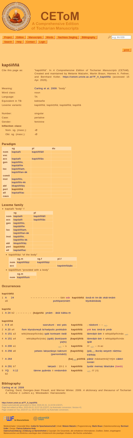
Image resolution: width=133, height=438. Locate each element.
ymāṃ (49, 312)
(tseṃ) (119, 366)
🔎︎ (109, 37)
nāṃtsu (117, 351)
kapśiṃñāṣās (65, 265)
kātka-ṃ (66, 312)
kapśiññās (38, 158)
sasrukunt (48, 324)
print (126, 50)
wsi (59, 324)
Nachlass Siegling (67, 37)
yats (64, 324)
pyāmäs (46, 370)
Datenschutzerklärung (12, 431)
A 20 (8, 329)
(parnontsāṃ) (59, 354)
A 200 (8, 346)
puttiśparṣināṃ (61, 300)
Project (8, 37)
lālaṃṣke (109, 366)
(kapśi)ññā (76, 338)
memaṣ (99, 366)
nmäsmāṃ (61, 370)
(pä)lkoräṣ (95, 351)
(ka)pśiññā (76, 359)
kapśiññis (17, 162)
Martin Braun (97, 426)
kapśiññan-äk (19, 172)
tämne (37, 370)
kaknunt (62, 351)
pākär (90, 359)
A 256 (8, 351)
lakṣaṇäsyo (50, 351)
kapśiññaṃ (18, 169)
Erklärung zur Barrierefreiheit (34, 431)
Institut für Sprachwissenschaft (43, 426)
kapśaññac (18, 192)
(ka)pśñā (38, 312)
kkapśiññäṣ (18, 185)
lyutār (90, 366)
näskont (93, 324)
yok (89, 329)
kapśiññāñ (38, 151)
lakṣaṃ (52, 366)
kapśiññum (23, 277)
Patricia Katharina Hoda (26, 428)
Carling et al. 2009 (45, 88)
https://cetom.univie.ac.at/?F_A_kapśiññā (87, 76)
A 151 (8, 333)
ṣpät (46, 333)
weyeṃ (107, 351)
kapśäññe (17, 165)
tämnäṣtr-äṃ (94, 333)
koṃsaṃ (55, 333)
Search (8, 41)
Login (42, 41)
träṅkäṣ (91, 354)
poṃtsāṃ (61, 329)
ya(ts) (63, 341)
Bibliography (88, 37)
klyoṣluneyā (34, 329)
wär (68, 297)
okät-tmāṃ (109, 297)
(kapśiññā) (76, 351)
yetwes (38, 351)
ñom (24, 329)
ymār (109, 329)
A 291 (8, 366)
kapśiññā (77, 324)
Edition (20, 37)
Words (49, 37)
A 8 (7, 324)
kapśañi (16, 151)
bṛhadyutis (48, 329)
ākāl (57, 312)
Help (19, 41)
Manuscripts (35, 37)
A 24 (9, 297)
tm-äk (98, 297)
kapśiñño (17, 179)
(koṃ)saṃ (61, 338)
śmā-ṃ (101, 329)
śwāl (64, 333)
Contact (30, 41)
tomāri (90, 362)
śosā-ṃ (90, 297)
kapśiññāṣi (23, 262)
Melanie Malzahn (69, 426)
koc (94, 329)
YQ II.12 (11, 370)
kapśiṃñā (78, 297)
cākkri (119, 359)
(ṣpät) (50, 338)
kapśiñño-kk (19, 182)
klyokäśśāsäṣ (93, 300)
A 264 (8, 359)
